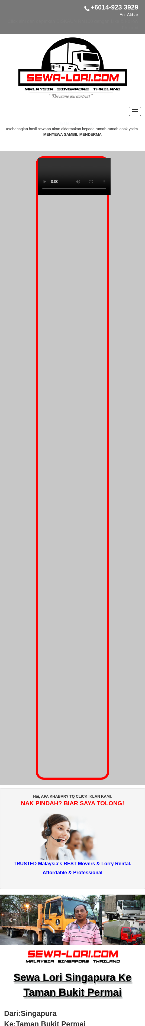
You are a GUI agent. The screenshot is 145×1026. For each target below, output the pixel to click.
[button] (11, 920)
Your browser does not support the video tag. (74, 179)
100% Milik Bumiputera (72, 123)
